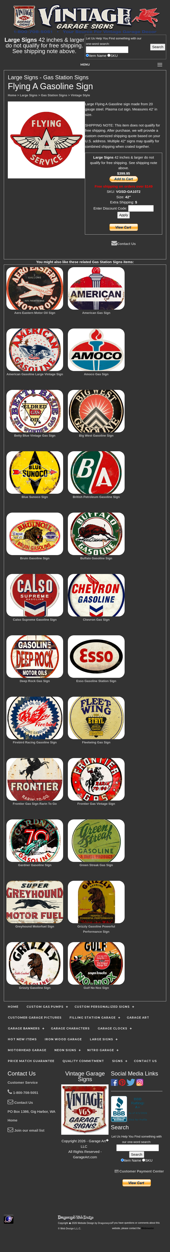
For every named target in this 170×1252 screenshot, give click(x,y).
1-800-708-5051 (23, 1093)
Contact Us (123, 244)
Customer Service (23, 1082)
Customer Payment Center (139, 1171)
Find (112, 38)
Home (12, 1120)
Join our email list (26, 1130)
